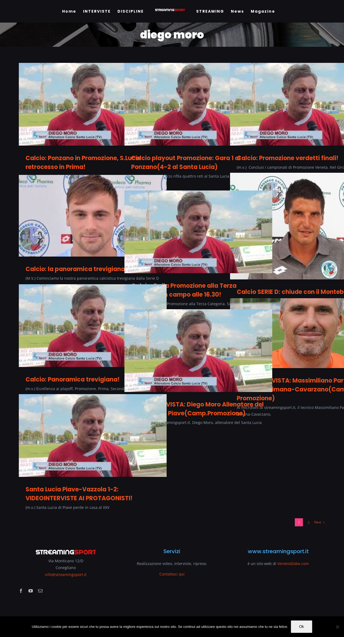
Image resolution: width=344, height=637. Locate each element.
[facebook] (21, 591)
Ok (301, 626)
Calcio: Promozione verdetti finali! (287, 158)
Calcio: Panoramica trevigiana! (73, 379)
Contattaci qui (172, 574)
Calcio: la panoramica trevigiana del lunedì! (91, 269)
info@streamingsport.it (66, 574)
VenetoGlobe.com (293, 563)
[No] (337, 626)
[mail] (40, 591)
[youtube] (30, 591)
